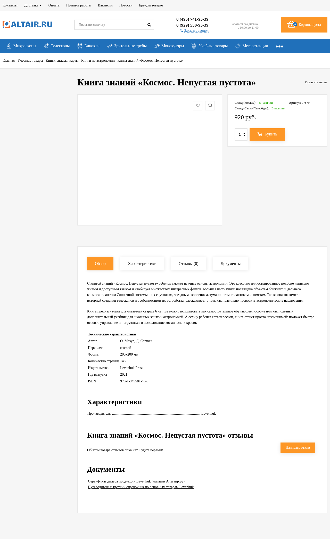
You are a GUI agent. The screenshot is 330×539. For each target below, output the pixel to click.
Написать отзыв (298, 447)
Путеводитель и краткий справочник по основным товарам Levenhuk (141, 487)
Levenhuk (208, 413)
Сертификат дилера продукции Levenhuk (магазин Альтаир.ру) (136, 481)
